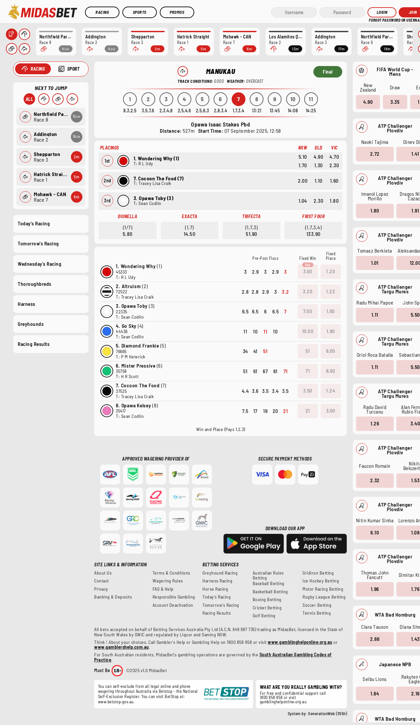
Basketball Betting (270, 591)
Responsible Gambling (174, 597)
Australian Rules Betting (268, 575)
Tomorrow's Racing (38, 243)
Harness (26, 303)
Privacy (101, 589)
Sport (73, 69)
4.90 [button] (368, 101)
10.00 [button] (308, 331)
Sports (139, 12)
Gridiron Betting (318, 573)
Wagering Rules (168, 580)
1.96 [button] (374, 589)
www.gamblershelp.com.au (121, 647)
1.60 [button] (330, 311)
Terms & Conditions (171, 573)
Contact (101, 580)
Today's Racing (34, 223)
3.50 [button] (307, 391)
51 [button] (307, 351)
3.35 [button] (394, 101)
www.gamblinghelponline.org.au (300, 642)
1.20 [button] (330, 271)
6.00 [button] (330, 351)
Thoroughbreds (35, 283)
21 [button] (307, 411)
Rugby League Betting (324, 597)
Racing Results (34, 344)
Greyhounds (31, 324)
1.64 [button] (374, 693)
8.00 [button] (330, 371)
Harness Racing (217, 580)
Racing (102, 12)
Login (382, 12)
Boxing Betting (267, 599)
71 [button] (307, 371)
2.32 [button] (374, 480)
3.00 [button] (307, 271)
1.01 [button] (374, 262)
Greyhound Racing (220, 573)
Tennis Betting (317, 613)
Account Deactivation (173, 605)
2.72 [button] (374, 154)
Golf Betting (264, 615)
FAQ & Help (163, 589)
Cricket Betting (267, 607)
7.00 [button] (307, 311)
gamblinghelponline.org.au (283, 701)
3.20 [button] (307, 291)
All (29, 99)
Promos (177, 12)
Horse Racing (215, 589)
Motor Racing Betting (323, 589)
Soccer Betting (317, 605)
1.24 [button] (330, 391)
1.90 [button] (330, 331)
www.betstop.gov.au (116, 701)
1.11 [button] (374, 315)
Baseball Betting (268, 583)
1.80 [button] (374, 211)
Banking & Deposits (113, 597)
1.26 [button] (374, 423)
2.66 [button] (374, 639)
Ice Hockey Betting (321, 580)
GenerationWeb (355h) (327, 713)
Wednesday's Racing (39, 263)
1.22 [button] (330, 291)
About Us (103, 573)
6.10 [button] (374, 532)
